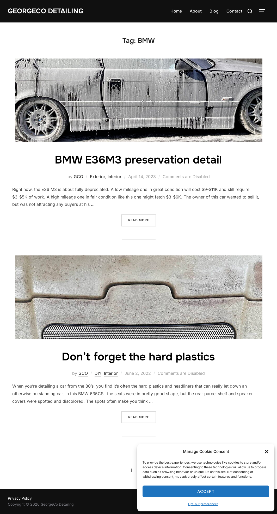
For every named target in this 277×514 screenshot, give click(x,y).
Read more (142, 219)
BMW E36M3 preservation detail (138, 160)
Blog (214, 11)
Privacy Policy (20, 498)
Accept (206, 491)
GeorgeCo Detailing (45, 11)
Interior (114, 176)
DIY (98, 373)
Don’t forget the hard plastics (138, 357)
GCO (78, 176)
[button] (266, 451)
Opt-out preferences (203, 504)
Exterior (97, 176)
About (196, 11)
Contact (234, 11)
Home (176, 11)
